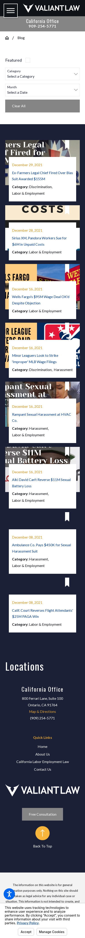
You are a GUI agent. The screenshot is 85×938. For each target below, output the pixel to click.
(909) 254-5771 (42, 718)
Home (42, 746)
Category (14, 71)
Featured (13, 60)
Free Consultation (42, 814)
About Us (42, 754)
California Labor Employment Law (42, 762)
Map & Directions (42, 711)
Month (12, 87)
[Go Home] (8, 38)
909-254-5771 (42, 26)
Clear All (18, 106)
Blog (21, 38)
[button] (9, 894)
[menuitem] (42, 747)
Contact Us (42, 769)
